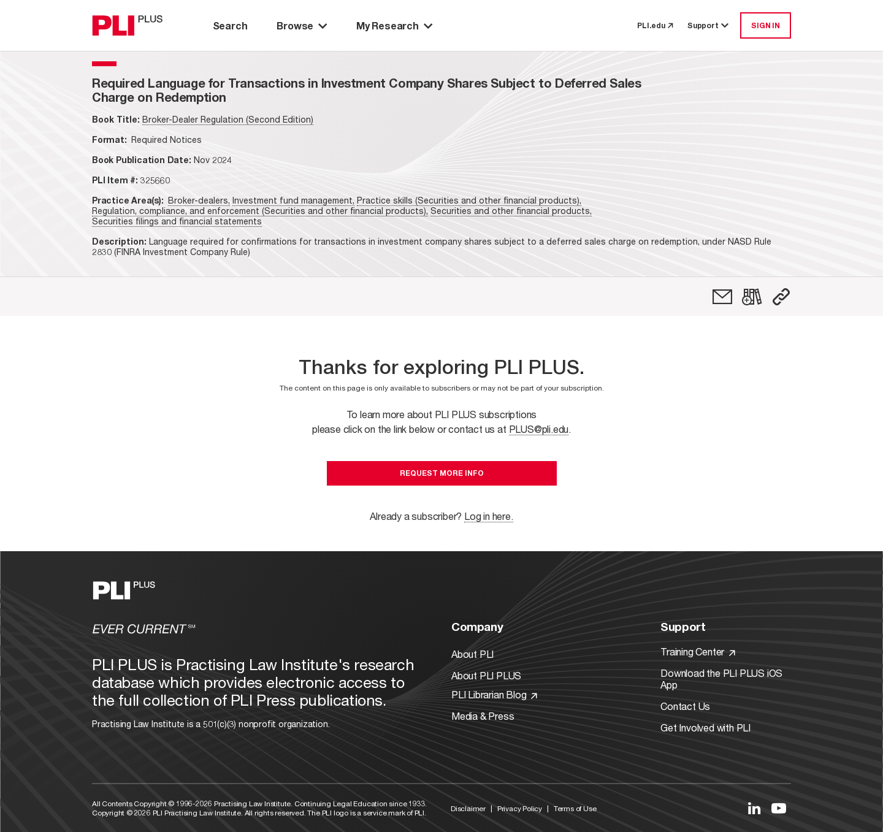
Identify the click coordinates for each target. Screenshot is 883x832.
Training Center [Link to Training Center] (697, 651)
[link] (722, 297)
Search (230, 25)
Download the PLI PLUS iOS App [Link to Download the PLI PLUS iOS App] (721, 678)
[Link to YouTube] (778, 808)
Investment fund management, (293, 200)
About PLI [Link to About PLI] (472, 654)
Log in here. (488, 516)
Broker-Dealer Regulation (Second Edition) (227, 119)
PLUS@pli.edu (539, 429)
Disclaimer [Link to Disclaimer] (468, 808)
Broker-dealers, (199, 200)
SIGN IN (765, 25)
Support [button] (708, 25)
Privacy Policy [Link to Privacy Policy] (519, 808)
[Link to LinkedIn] (754, 808)
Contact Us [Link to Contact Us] (685, 706)
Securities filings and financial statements (177, 221)
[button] (781, 297)
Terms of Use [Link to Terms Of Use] (575, 808)
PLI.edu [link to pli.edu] (655, 25)
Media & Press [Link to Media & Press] (482, 716)
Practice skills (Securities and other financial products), (469, 200)
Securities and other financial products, (511, 210)
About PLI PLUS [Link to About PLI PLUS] (486, 675)
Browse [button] (302, 25)
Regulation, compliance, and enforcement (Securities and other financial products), (260, 210)
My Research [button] (394, 25)
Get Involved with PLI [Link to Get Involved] (705, 727)
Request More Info (442, 473)
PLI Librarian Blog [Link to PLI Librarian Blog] (494, 694)
